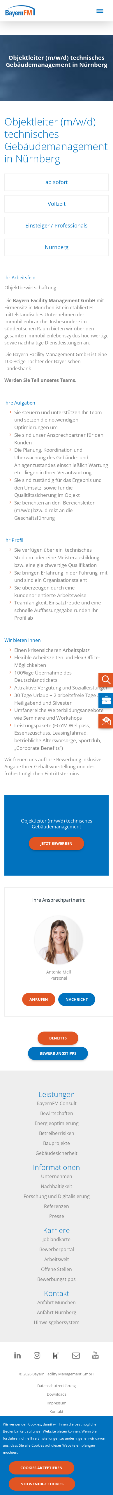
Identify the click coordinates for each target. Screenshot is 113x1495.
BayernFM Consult (57, 1103)
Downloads (56, 1394)
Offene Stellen (56, 1269)
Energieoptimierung (57, 1123)
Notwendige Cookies (41, 1485)
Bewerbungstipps (56, 1279)
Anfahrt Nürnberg (56, 1312)
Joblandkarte (56, 1239)
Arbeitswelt (56, 1259)
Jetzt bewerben (56, 843)
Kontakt (56, 1411)
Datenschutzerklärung (56, 1385)
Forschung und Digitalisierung (57, 1196)
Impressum (56, 1403)
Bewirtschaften (56, 1113)
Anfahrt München (56, 1302)
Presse (56, 1216)
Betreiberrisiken (56, 1133)
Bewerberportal (56, 1249)
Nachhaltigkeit (56, 1186)
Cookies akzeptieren (41, 1469)
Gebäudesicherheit (56, 1153)
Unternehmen (56, 1176)
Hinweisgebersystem (57, 1322)
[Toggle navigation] (100, 11)
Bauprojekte (56, 1143)
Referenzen (56, 1206)
